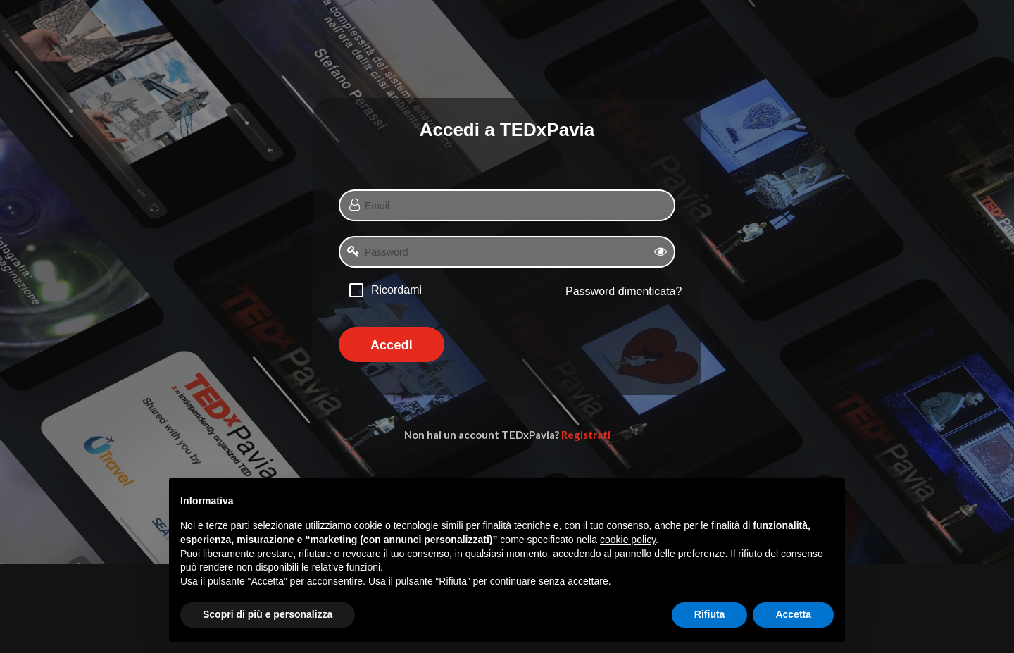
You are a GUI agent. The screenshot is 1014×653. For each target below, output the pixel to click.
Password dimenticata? (623, 291)
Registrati (586, 434)
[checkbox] (386, 290)
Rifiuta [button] (709, 614)
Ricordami (396, 290)
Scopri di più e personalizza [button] (267, 614)
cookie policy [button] (628, 539)
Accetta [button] (793, 614)
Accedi (391, 345)
